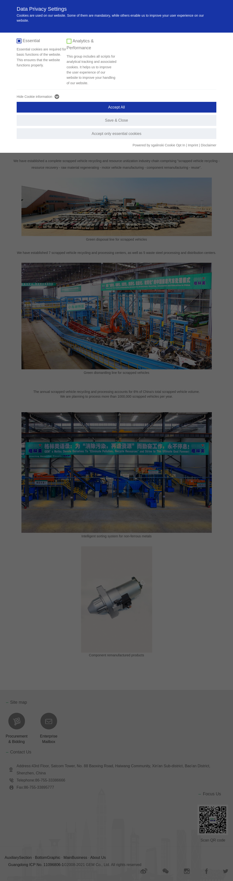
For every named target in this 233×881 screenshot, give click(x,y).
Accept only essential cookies (116, 134)
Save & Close (116, 120)
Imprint (193, 145)
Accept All (116, 107)
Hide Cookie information (34, 97)
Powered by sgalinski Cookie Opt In (159, 145)
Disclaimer (208, 145)
